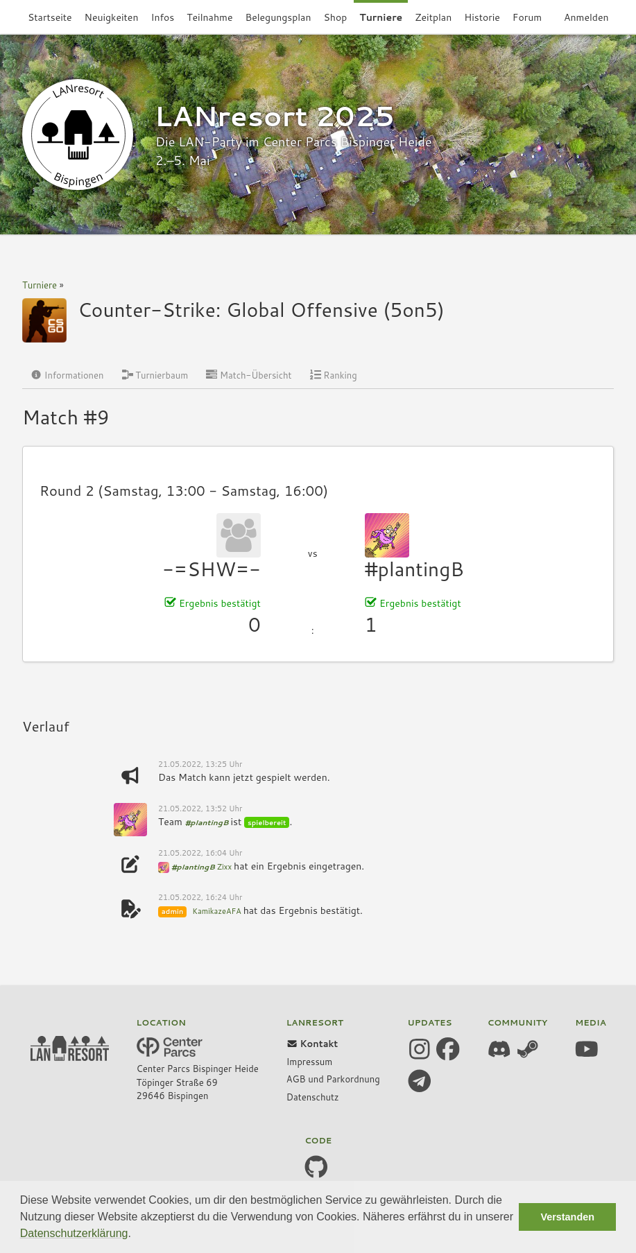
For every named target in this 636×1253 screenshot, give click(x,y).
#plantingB (414, 568)
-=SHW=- (211, 568)
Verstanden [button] (567, 1216)
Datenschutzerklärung (74, 1233)
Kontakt (312, 1043)
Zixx (224, 866)
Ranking (333, 375)
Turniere (39, 285)
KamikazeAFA (216, 911)
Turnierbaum (155, 375)
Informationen (67, 375)
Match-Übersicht (248, 375)
